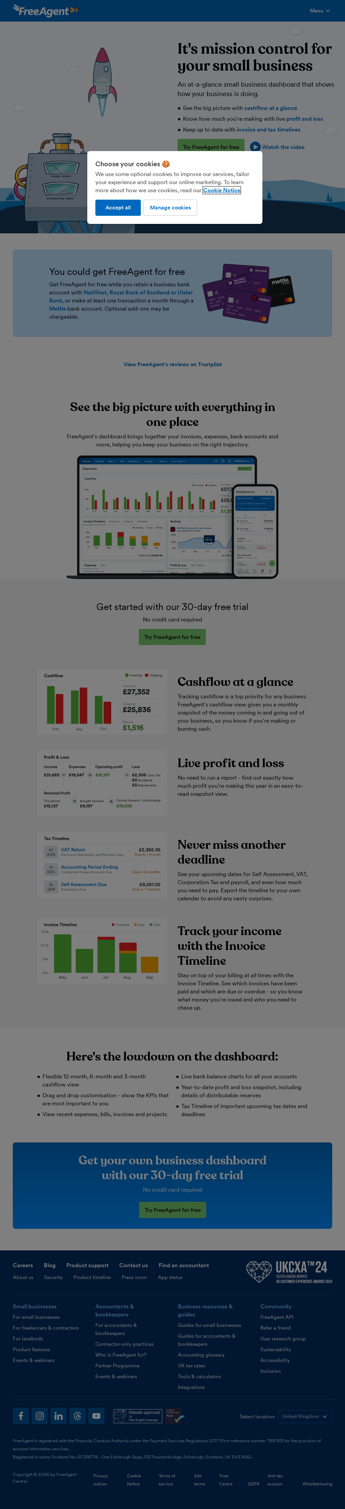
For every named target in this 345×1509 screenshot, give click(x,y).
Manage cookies (170, 207)
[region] (174, 187)
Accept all (118, 207)
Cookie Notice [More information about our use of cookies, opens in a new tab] (221, 190)
